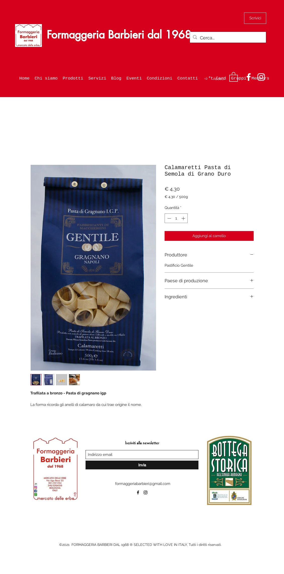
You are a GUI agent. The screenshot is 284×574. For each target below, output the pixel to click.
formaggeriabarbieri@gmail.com (142, 483)
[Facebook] (249, 77)
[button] (233, 76)
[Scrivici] (255, 18)
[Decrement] (168, 218)
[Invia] (142, 465)
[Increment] (183, 218)
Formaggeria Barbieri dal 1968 (119, 34)
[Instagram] (261, 77)
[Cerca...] (227, 38)
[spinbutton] (176, 218)
